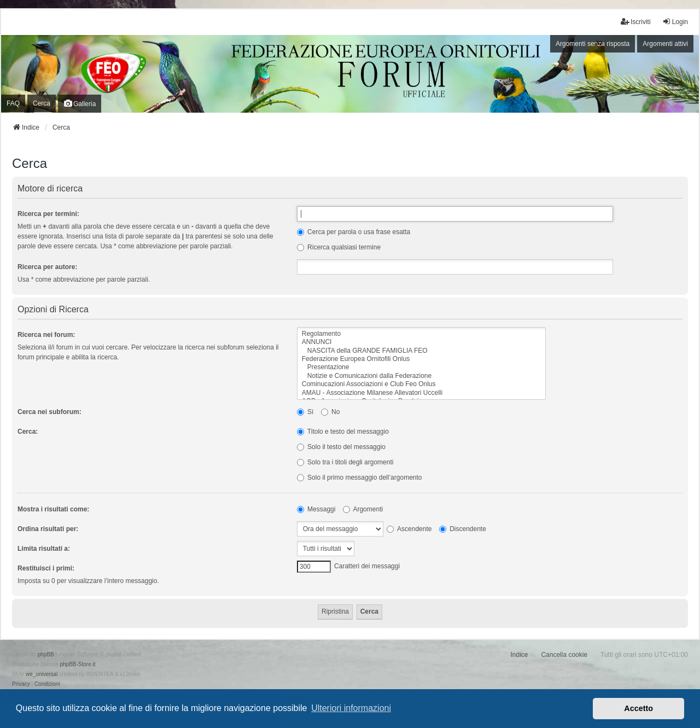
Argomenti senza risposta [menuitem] (592, 44)
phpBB (46, 654)
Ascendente (409, 529)
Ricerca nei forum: (46, 335)
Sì (305, 412)
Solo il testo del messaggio (341, 447)
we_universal (41, 674)
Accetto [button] (638, 708)
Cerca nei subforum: (49, 412)
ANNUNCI (421, 342)
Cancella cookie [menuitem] (564, 655)
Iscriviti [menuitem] (636, 22)
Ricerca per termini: (48, 214)
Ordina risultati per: (48, 529)
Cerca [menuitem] (41, 103)
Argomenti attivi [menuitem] (665, 44)
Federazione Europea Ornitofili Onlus (421, 359)
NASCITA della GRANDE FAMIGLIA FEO (421, 351)
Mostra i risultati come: (53, 509)
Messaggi (316, 509)
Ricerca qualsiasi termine (339, 247)
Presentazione (421, 367)
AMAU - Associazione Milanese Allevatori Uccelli (421, 393)
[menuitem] (21, 684)
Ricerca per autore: (47, 267)
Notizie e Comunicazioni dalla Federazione (421, 376)
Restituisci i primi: (46, 568)
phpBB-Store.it (77, 664)
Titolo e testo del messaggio (343, 431)
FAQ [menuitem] (13, 103)
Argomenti (363, 509)
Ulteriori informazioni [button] (351, 708)
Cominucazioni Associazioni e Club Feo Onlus (421, 384)
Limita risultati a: (44, 548)
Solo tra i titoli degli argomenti (345, 462)
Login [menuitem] (675, 22)
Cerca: (28, 431)
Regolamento (421, 334)
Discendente (462, 529)
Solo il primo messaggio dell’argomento (359, 477)
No (330, 412)
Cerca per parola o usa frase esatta (353, 232)
